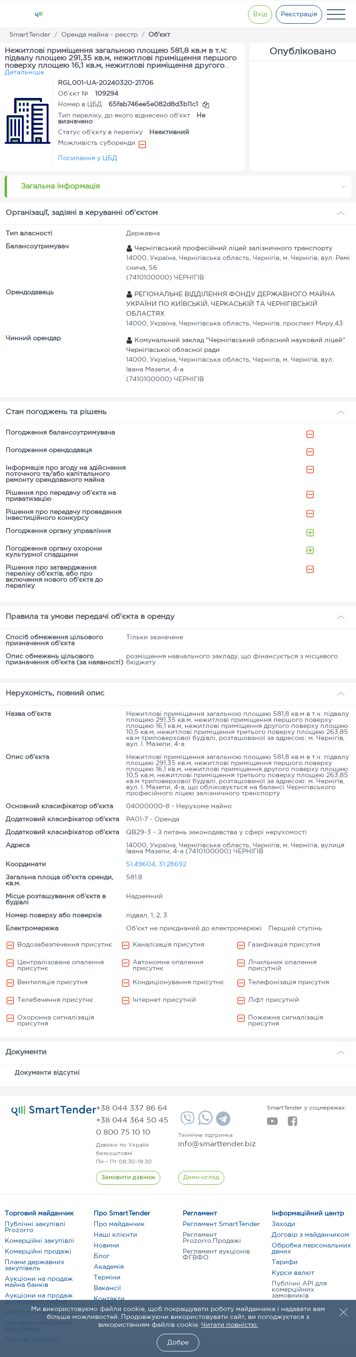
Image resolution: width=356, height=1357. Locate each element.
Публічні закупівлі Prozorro (35, 1227)
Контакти (109, 1299)
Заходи (283, 1224)
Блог (101, 1256)
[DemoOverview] (201, 1178)
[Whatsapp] (204, 1123)
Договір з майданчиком (310, 1235)
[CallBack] (128, 1178)
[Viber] (186, 1122)
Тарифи (285, 1262)
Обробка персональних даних (311, 1248)
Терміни (107, 1277)
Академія (109, 1267)
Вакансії (107, 1288)
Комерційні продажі (38, 1251)
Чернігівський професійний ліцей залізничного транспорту (229, 248)
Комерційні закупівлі (39, 1241)
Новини (106, 1245)
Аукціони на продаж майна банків (39, 1282)
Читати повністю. (229, 1325)
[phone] (131, 1108)
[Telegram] (222, 1122)
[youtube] (272, 1124)
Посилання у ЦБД (87, 158)
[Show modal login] (259, 14)
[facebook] (292, 1124)
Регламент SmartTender (221, 1224)
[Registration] (299, 14)
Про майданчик (119, 1224)
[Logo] (38, 14)
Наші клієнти (115, 1235)
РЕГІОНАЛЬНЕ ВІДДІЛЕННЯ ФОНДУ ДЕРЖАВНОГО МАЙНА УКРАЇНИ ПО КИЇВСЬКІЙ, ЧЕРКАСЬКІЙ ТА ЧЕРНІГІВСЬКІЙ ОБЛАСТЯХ (230, 304)
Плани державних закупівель (34, 1265)
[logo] (53, 1110)
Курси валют (293, 1273)
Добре (178, 1342)
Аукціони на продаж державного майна (39, 1299)
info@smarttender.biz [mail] (217, 1144)
